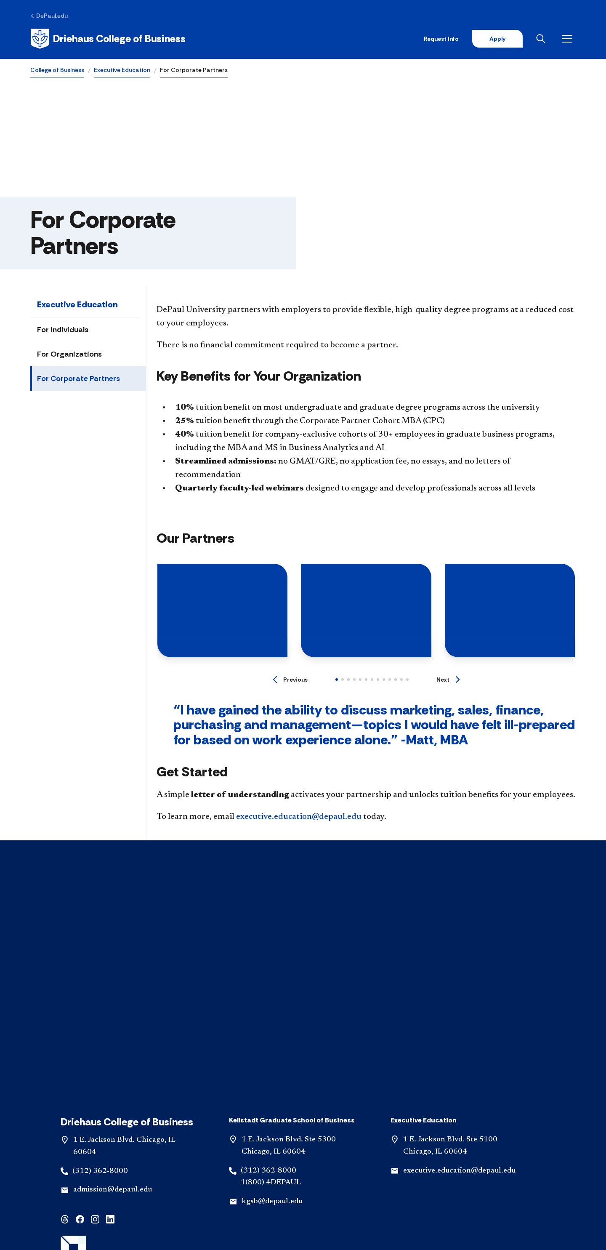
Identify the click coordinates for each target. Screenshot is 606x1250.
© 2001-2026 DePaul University (303, 1213)
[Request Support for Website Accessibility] (303, 1189)
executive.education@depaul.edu (298, 817)
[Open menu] (569, 39)
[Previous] (290, 679)
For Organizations (69, 354)
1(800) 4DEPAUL (271, 998)
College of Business (57, 70)
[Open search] (542, 38)
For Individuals (62, 330)
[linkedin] (110, 1034)
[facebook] (80, 1034)
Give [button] (406, 1150)
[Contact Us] (135, 1176)
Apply (497, 39)
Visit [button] (200, 1150)
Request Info (441, 39)
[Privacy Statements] (399, 1176)
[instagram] (95, 1034)
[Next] (448, 679)
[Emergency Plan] (189, 1176)
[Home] (108, 39)
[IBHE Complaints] (332, 1176)
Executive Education (122, 70)
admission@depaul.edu (112, 1005)
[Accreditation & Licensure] (481, 1176)
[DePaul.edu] (49, 15)
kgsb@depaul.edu (272, 1017)
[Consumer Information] (260, 1176)
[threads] (65, 1034)
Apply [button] (303, 1150)
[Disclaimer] (87, 1176)
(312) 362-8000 (100, 986)
